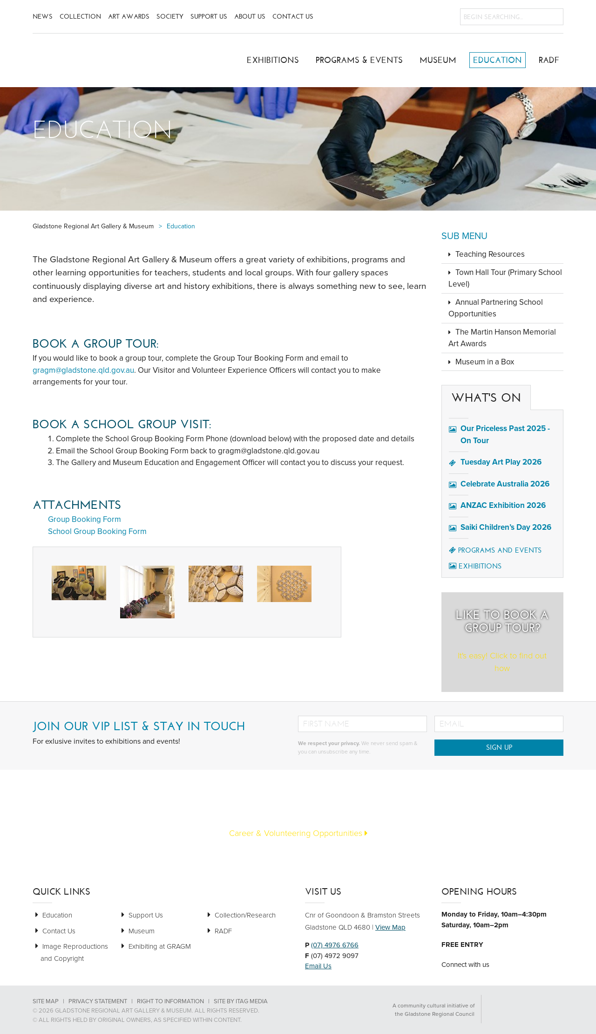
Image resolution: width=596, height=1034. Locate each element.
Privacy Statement (97, 1001)
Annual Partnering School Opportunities (495, 308)
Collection (80, 17)
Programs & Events (359, 60)
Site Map (46, 1001)
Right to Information (170, 1001)
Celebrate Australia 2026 (505, 484)
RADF (549, 60)
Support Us (208, 17)
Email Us (318, 966)
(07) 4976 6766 (335, 945)
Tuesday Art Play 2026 (501, 462)
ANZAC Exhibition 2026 (503, 505)
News (43, 17)
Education (497, 60)
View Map (390, 927)
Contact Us (292, 17)
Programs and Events (495, 550)
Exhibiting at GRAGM (160, 946)
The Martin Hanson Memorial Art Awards (502, 338)
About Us (249, 17)
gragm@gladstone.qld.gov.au (83, 370)
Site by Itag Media (241, 1001)
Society (169, 17)
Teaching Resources (490, 254)
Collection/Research (245, 915)
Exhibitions (273, 60)
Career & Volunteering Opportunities (298, 833)
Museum (438, 60)
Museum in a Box (484, 362)
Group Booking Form (84, 519)
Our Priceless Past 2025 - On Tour (505, 434)
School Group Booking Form (97, 531)
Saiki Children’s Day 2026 (506, 527)
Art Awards (128, 17)
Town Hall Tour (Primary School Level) (505, 278)
